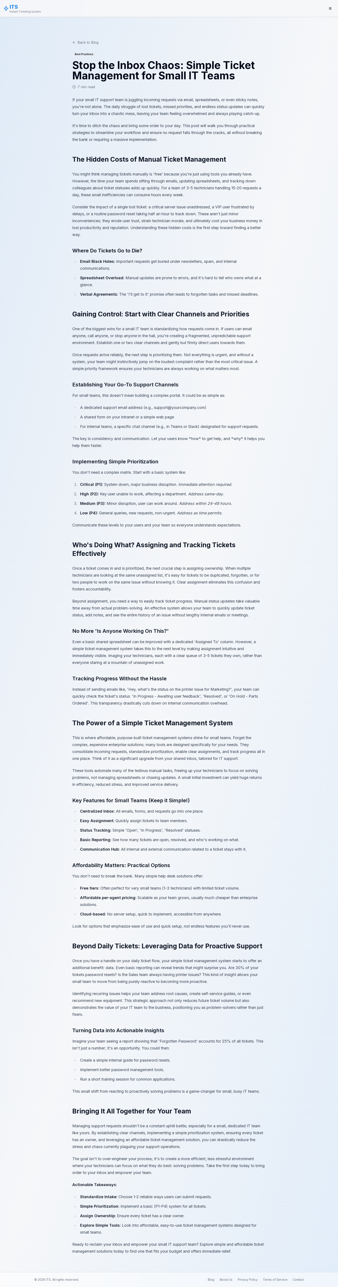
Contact (298, 1279)
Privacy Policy (248, 1279)
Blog (211, 1279)
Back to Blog (85, 42)
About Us (226, 1279)
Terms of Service (275, 1279)
